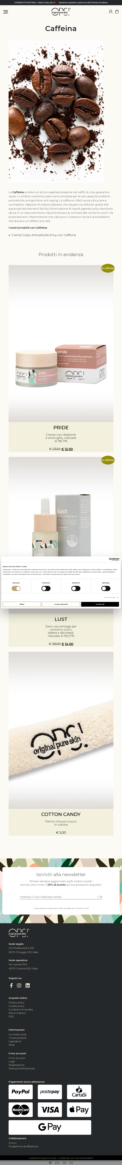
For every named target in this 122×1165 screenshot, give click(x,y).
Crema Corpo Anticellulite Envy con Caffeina (44, 235)
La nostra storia (17, 1034)
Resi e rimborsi (17, 1012)
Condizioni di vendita (21, 1009)
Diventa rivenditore (99, 3)
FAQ (11, 1016)
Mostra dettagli (110, 597)
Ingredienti (15, 1041)
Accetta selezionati (61, 604)
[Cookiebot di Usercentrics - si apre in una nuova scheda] (105, 559)
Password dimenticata (22, 1068)
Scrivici (13, 1142)
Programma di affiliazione (23, 1146)
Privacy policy (16, 1002)
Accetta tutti (100, 604)
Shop (12, 1044)
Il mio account (17, 1057)
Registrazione (16, 1064)
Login (12, 1061)
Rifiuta (22, 604)
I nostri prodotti (18, 1037)
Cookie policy (16, 1006)
